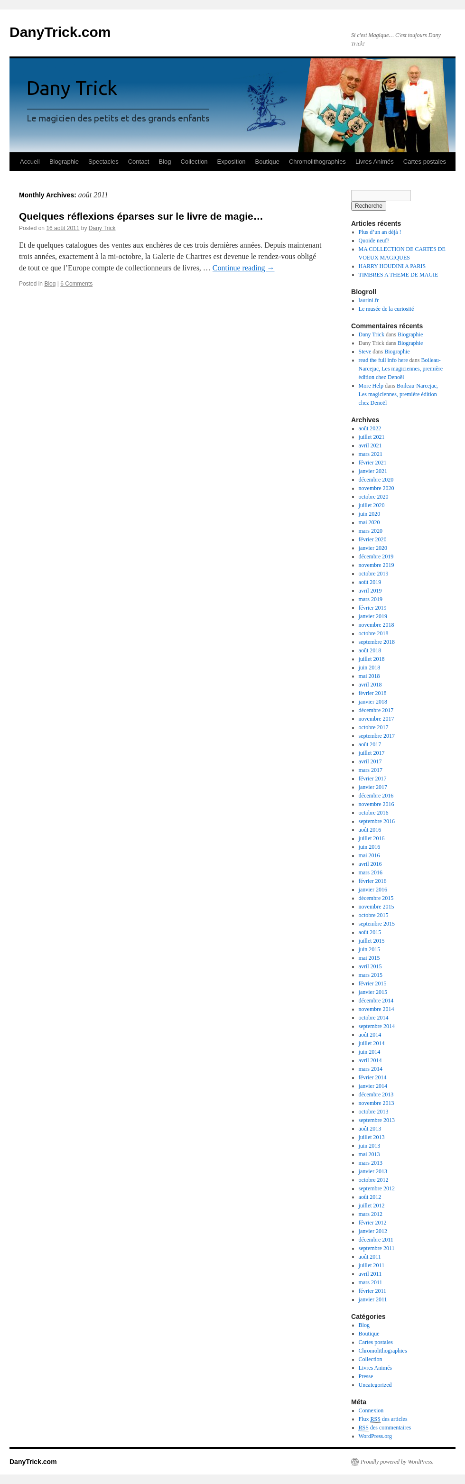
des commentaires (385, 1427)
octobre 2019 (374, 573)
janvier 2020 (373, 548)
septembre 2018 (377, 642)
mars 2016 (370, 872)
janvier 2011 (373, 1299)
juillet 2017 (372, 753)
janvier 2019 (373, 616)
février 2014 (373, 1077)
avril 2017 (370, 761)
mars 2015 (370, 975)
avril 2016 (370, 864)
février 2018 (373, 693)
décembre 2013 (376, 1094)
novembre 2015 (376, 906)
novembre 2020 (376, 488)
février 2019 (373, 607)
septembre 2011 (377, 1248)
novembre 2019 (376, 565)
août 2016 (370, 829)
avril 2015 (370, 966)
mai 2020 (369, 522)
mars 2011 (370, 1282)
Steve (365, 351)
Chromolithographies (317, 161)
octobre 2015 (374, 915)
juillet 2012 (372, 1205)
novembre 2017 (376, 718)
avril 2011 (370, 1274)
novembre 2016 (376, 804)
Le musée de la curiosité (386, 309)
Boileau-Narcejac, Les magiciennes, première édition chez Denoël (401, 368)
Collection (194, 161)
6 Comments (76, 283)
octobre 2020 (374, 496)
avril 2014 (370, 1060)
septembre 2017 (377, 736)
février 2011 (373, 1291)
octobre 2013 (374, 1111)
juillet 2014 (372, 1043)
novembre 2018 (376, 624)
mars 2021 (370, 454)
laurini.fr (369, 300)
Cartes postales (424, 161)
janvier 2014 (373, 1086)
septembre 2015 (377, 923)
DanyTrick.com (60, 32)
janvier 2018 (373, 701)
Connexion (371, 1410)
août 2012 (370, 1197)
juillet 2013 (372, 1137)
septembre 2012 (377, 1188)
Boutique (267, 161)
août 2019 (370, 582)
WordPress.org (375, 1436)
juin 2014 (370, 1051)
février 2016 (373, 881)
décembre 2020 (376, 479)
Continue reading (244, 268)
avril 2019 (370, 590)
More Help (371, 385)
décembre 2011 (376, 1239)
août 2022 (370, 428)
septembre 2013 (377, 1120)
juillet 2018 (372, 659)
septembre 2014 (377, 1026)
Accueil (30, 161)
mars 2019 (370, 599)
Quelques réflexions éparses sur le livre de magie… (141, 216)
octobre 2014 (374, 1017)
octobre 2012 (374, 1180)
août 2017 (370, 744)
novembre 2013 (376, 1103)
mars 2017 (370, 770)
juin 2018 (370, 667)
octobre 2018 (374, 633)
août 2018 (370, 650)
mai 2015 (369, 958)
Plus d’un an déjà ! (380, 232)
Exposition (231, 161)
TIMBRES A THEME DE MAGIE (398, 274)
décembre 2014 (376, 1000)
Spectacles (103, 161)
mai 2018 (369, 676)
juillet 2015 (372, 940)
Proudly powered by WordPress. (397, 1461)
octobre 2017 (374, 727)
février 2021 (373, 462)
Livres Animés (374, 161)
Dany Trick (102, 228)
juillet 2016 (372, 838)
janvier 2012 (373, 1231)
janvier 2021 (373, 471)
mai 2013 (369, 1154)
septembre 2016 (377, 821)
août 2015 (370, 932)
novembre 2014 (376, 1009)
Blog (164, 161)
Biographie (64, 161)
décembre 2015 (376, 898)
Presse (366, 1376)
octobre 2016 (374, 812)
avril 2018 (370, 684)
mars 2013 (370, 1162)
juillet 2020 (372, 505)
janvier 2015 (373, 992)
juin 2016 (370, 847)
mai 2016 (369, 855)
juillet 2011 (372, 1265)
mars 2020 (370, 531)
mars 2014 (370, 1069)
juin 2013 (370, 1145)
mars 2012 (370, 1214)
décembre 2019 (376, 556)
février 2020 (373, 539)
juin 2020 (370, 513)
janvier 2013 (373, 1171)
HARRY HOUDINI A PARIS (392, 266)
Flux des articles (383, 1419)
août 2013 (370, 1128)
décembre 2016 (376, 795)
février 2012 (373, 1222)
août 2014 (370, 1034)
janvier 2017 (373, 787)
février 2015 (373, 983)
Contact (138, 161)
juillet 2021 (372, 437)
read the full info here (383, 360)
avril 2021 (370, 445)
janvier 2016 (373, 889)
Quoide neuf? (374, 240)
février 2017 (373, 778)
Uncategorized (375, 1385)
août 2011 (370, 1256)
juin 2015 (370, 949)
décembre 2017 (376, 710)
